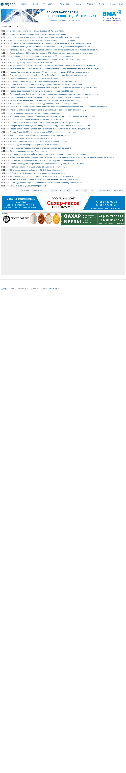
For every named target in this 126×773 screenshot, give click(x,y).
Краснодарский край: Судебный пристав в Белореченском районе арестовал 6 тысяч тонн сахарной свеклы (54, 50)
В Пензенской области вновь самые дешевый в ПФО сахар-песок (37, 31)
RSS (121, 4)
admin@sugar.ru (54, 289)
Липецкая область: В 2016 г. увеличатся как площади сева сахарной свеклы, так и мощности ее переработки (54, 94)
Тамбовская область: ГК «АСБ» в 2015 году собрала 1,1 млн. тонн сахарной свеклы (44, 104)
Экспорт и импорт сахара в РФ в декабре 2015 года (31, 138)
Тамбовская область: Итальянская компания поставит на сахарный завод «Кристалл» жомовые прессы (52, 66)
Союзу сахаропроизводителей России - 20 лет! (29, 151)
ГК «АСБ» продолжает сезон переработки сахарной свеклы (34, 78)
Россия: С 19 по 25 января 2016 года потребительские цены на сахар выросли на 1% (45, 123)
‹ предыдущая (37, 190)
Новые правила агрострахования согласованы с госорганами (35, 113)
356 (77, 190)
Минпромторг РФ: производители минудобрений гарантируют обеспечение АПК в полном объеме (50, 126)
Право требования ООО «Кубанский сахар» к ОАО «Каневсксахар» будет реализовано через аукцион (51, 53)
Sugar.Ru (6, 289)
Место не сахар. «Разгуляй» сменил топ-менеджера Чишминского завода (40, 135)
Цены (37, 4)
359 (93, 190)
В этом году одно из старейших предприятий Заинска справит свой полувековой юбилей (46, 183)
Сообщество (50, 4)
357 (82, 190)
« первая (25, 190)
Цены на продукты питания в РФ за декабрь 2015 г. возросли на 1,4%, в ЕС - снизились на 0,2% (49, 97)
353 (61, 190)
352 (55, 190)
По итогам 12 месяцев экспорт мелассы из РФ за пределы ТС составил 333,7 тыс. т (44, 81)
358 (87, 190)
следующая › (106, 190)
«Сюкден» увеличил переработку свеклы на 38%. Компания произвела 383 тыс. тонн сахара (48, 154)
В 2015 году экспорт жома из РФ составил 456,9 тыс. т (32, 63)
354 (66, 190)
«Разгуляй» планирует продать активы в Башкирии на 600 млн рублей (38, 167)
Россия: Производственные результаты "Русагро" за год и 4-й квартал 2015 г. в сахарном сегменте (50, 72)
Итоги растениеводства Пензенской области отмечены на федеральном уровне (42, 40)
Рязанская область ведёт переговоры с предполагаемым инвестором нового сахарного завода (48, 110)
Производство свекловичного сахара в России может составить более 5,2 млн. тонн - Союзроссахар (51, 43)
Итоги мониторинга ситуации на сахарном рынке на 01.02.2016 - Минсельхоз (41, 56)
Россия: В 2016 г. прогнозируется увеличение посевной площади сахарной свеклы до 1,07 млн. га (50, 129)
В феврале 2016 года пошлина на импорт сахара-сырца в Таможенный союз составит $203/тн (48, 59)
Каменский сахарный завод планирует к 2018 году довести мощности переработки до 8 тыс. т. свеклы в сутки (54, 69)
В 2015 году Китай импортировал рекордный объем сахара (34, 145)
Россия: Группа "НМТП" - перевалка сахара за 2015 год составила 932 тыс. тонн (42, 132)
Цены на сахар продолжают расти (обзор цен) (28, 186)
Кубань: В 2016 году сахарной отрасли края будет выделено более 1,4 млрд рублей (44, 179)
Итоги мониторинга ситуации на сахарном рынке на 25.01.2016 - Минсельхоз (41, 176)
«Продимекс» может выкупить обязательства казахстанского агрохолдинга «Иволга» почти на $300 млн (52, 116)
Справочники (67, 4)
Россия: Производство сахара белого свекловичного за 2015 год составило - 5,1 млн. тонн (47, 164)
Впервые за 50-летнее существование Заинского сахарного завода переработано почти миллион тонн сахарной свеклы (59, 107)
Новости (26, 4)
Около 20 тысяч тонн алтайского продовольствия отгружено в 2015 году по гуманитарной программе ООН (53, 88)
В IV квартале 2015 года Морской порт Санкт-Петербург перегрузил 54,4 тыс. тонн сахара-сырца (49, 75)
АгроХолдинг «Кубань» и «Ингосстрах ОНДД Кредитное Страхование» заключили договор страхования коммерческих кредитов (62, 157)
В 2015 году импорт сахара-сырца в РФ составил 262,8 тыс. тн (35, 119)
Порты (104, 4)
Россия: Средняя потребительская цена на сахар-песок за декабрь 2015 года (41, 91)
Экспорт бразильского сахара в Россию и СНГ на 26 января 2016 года (38, 142)
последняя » (118, 190)
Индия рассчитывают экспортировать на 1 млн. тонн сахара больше (38, 34)
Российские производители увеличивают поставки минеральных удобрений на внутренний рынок (50, 47)
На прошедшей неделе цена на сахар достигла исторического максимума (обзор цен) (45, 100)
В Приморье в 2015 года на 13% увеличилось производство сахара (37, 173)
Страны (92, 4)
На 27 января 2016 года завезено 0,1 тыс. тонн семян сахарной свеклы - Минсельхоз (44, 37)
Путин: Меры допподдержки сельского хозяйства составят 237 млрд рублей (41, 148)
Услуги (78, 4)
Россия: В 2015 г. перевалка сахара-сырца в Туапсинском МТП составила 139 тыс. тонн (46, 85)
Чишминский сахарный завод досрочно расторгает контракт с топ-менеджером (42, 160)
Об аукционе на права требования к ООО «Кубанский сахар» (35, 170)
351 (50, 190)
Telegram (113, 4)
